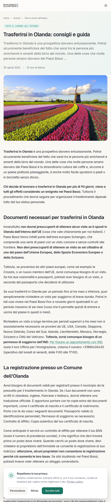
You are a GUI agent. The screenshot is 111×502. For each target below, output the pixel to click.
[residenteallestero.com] (10, 5)
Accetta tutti (52, 490)
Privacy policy (75, 481)
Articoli (17, 18)
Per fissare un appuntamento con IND (76, 342)
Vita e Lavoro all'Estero (35, 18)
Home (6, 18)
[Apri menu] (106, 5)
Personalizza (17, 490)
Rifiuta (34, 490)
